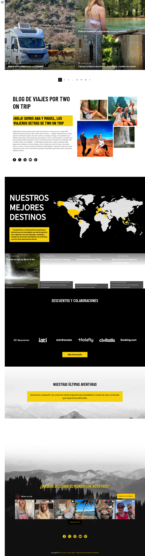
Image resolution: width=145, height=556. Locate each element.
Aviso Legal (71, 553)
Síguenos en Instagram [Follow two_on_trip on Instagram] (126, 496)
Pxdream (96, 553)
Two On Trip (20, 67)
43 (81, 80)
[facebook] (14, 159)
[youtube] (30, 159)
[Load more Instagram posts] (75, 522)
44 (85, 80)
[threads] (35, 159)
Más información (75, 354)
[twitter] (19, 159)
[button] (90, 80)
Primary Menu (2, 2)
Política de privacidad (83, 553)
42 (77, 80)
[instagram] (25, 159)
